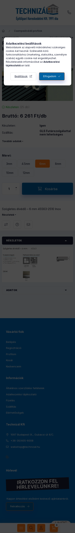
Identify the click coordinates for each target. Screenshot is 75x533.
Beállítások (21, 76)
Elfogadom (49, 76)
